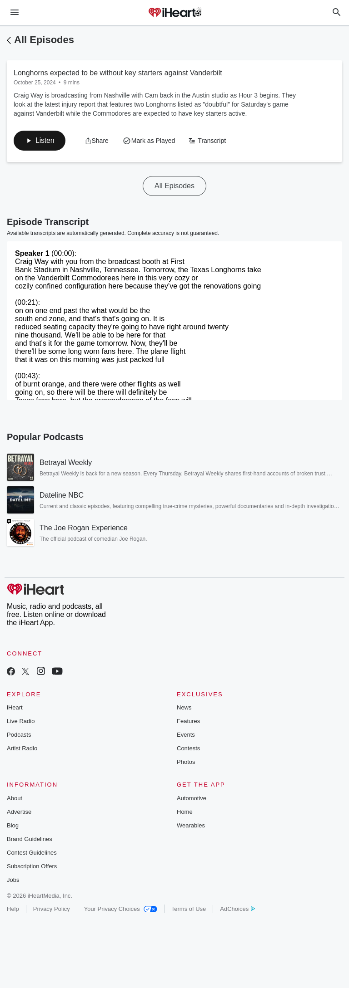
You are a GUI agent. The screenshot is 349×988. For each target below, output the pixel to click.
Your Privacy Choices (120, 908)
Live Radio (21, 721)
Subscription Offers (32, 866)
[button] (39, 141)
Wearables (191, 825)
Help (13, 908)
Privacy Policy (51, 908)
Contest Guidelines (32, 852)
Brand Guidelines (29, 839)
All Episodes (44, 39)
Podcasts (19, 734)
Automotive (191, 798)
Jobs (13, 879)
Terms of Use (188, 908)
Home (185, 811)
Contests (188, 748)
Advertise (19, 811)
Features (188, 721)
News (184, 707)
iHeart (15, 707)
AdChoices (237, 908)
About (14, 798)
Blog (13, 825)
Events (186, 734)
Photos (186, 761)
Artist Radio (22, 748)
